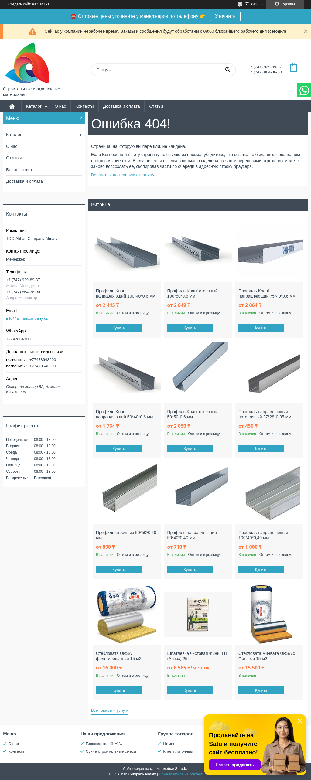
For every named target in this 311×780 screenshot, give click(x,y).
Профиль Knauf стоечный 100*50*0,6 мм (192, 293)
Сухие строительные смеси (111, 751)
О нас (60, 106)
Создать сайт (19, 4)
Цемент (170, 743)
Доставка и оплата (121, 106)
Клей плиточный (178, 751)
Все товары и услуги (109, 710)
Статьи (156, 106)
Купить (118, 327)
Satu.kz (181, 768)
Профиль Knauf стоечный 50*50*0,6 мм (192, 414)
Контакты (84, 106)
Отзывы (14, 157)
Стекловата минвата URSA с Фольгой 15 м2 (266, 656)
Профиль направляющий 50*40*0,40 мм (192, 535)
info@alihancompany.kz (27, 318)
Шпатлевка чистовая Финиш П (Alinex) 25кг (197, 656)
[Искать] (227, 70)
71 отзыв (254, 4)
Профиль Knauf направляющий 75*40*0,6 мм (267, 293)
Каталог (34, 106)
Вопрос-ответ (19, 169)
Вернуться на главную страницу (122, 174)
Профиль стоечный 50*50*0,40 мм (126, 535)
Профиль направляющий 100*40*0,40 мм (263, 535)
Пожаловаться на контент (180, 774)
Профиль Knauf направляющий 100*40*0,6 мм (126, 293)
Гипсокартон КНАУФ (104, 743)
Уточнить (225, 16)
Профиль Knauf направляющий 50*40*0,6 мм (124, 414)
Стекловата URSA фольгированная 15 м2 (119, 656)
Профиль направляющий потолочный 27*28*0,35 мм (264, 414)
